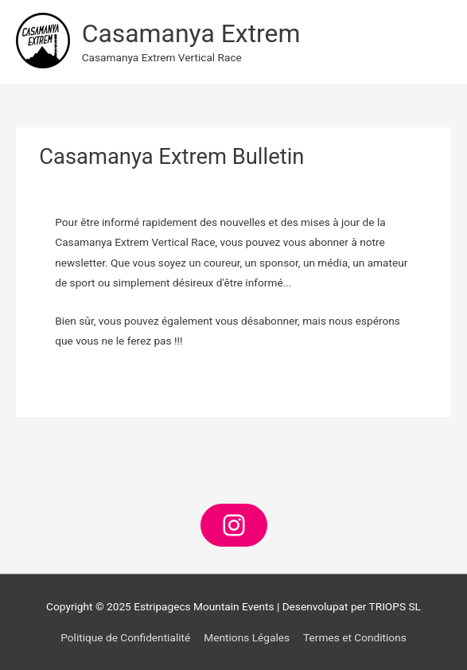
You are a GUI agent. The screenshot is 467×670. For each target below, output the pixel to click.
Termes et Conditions (355, 637)
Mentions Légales (247, 637)
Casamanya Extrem (191, 33)
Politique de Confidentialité (125, 637)
